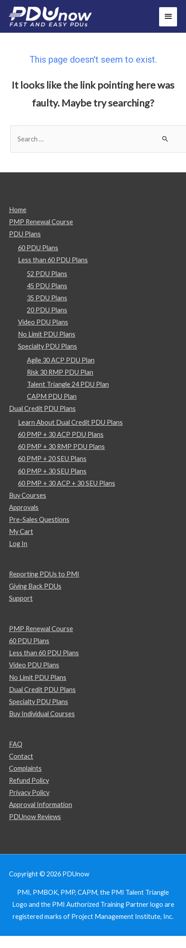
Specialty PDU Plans (47, 346)
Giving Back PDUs (35, 586)
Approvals (24, 507)
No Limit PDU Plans (46, 334)
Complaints (25, 768)
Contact (21, 756)
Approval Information (40, 804)
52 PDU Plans (47, 274)
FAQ (15, 744)
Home (17, 210)
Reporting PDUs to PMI (44, 574)
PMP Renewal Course (41, 222)
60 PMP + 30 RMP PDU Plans (61, 446)
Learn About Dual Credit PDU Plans (70, 422)
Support (21, 598)
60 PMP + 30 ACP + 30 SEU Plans (66, 483)
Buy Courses (27, 495)
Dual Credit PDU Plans (42, 408)
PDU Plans (25, 234)
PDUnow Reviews (35, 816)
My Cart (21, 531)
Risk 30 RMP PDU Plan (60, 372)
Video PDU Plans (43, 322)
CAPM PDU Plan (52, 396)
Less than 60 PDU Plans (53, 260)
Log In (18, 543)
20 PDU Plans (47, 310)
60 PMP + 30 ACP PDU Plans (61, 434)
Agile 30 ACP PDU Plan (61, 360)
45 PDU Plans (47, 286)
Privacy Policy (29, 792)
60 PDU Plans (38, 248)
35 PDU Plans (47, 298)
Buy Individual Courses (42, 713)
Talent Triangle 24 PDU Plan (68, 384)
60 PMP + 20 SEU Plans (52, 458)
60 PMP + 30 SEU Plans (52, 471)
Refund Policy (29, 780)
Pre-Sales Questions (39, 519)
